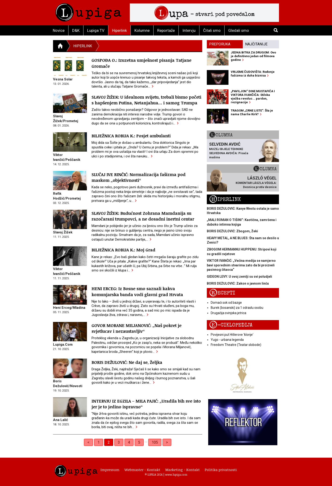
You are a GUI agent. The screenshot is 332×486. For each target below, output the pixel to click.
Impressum (110, 469)
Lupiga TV (95, 30)
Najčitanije (256, 44)
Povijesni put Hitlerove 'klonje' (232, 334)
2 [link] (109, 442)
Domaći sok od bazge (226, 302)
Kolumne (142, 30)
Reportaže (166, 30)
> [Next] (167, 442)
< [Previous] (88, 442)
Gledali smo (238, 30)
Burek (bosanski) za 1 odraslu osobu (237, 307)
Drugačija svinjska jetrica (228, 313)
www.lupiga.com (176, 474)
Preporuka (219, 44)
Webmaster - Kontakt (142, 469)
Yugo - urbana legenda (227, 340)
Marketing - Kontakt (182, 469)
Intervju (189, 30)
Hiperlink (119, 30)
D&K (76, 30)
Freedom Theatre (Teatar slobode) (236, 345)
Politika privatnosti (221, 469)
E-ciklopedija (230, 325)
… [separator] (146, 441)
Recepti (222, 293)
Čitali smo (212, 30)
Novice (59, 30)
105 (155, 442)
